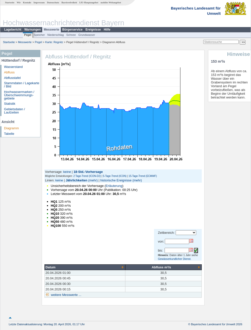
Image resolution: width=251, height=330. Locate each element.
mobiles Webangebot (111, 2)
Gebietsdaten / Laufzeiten (14, 110)
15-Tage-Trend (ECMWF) (143, 176)
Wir (19, 2)
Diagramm (11, 128)
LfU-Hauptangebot (88, 2)
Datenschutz (53, 2)
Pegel (27, 34)
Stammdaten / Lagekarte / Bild (21, 84)
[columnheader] (85, 267)
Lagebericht (12, 29)
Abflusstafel (12, 78)
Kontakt (27, 2)
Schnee (71, 34)
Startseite (9, 2)
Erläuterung (114, 186)
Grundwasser (86, 34)
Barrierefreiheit (69, 2)
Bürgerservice (72, 29)
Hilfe (107, 29)
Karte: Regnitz (54, 42)
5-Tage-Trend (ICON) (115, 176)
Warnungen (32, 29)
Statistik (9, 103)
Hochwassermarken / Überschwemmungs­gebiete (19, 95)
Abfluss (9, 72)
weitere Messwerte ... (65, 295)
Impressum (38, 2)
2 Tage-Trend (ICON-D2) (87, 176)
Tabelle (9, 134)
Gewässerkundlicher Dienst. (174, 258)
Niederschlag (55, 34)
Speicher (39, 34)
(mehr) (93, 180)
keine (67, 172)
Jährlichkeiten (76, 180)
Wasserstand (13, 67)
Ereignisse (93, 29)
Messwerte (51, 29)
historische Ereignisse (115, 180)
